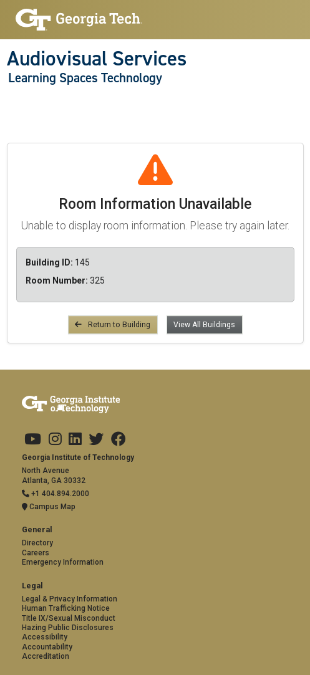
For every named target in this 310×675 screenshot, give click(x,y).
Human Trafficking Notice (66, 608)
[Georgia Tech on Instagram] (55, 439)
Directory (37, 543)
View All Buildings (204, 324)
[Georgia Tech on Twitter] (96, 439)
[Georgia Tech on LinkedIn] (75, 439)
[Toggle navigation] (13, 103)
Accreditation (45, 656)
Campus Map (48, 506)
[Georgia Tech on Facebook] (118, 439)
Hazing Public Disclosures (68, 627)
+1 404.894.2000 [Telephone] (55, 493)
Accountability (47, 647)
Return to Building (112, 324)
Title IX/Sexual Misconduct (68, 618)
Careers (35, 552)
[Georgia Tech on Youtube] (32, 439)
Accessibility (44, 637)
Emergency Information (63, 562)
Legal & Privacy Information (69, 599)
